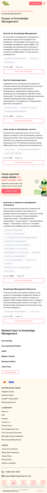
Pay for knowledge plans (14, 80)
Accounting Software (11, 346)
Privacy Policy (7, 460)
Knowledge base (11, 388)
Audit (4, 351)
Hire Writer (35, 3)
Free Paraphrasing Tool (10, 429)
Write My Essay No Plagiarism (12, 436)
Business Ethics (9, 361)
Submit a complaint (9, 463)
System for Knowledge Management (20, 33)
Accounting (7, 341)
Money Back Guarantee (10, 453)
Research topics (8, 395)
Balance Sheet (8, 356)
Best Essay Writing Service (11, 440)
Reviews (5, 419)
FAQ (3, 415)
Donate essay (7, 426)
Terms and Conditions (10, 449)
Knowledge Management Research (19, 289)
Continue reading (23, 72)
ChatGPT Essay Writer (10, 399)
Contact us (6, 422)
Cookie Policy (7, 456)
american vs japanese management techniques (19, 203)
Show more (10, 372)
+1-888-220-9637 (12, 472)
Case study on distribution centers (19, 129)
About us (5, 412)
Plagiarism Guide (8, 392)
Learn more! (11, 191)
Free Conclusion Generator (12, 433)
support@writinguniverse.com (18, 476)
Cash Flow (6, 367)
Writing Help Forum (9, 402)
